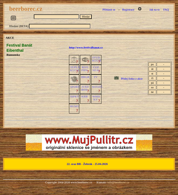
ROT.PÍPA (85, 69)
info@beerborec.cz (118, 182)
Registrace (128, 9)
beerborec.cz (26, 8)
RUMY (74, 106)
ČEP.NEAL (96, 69)
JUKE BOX (85, 88)
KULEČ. (97, 86)
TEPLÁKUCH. (75, 69)
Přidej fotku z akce (132, 78)
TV (96, 77)
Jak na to (154, 9)
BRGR (85, 77)
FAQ (166, 9)
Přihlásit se (109, 9)
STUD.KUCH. (97, 59)
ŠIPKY (74, 96)
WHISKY (96, 98)
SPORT (75, 86)
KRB (84, 96)
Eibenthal (15, 50)
